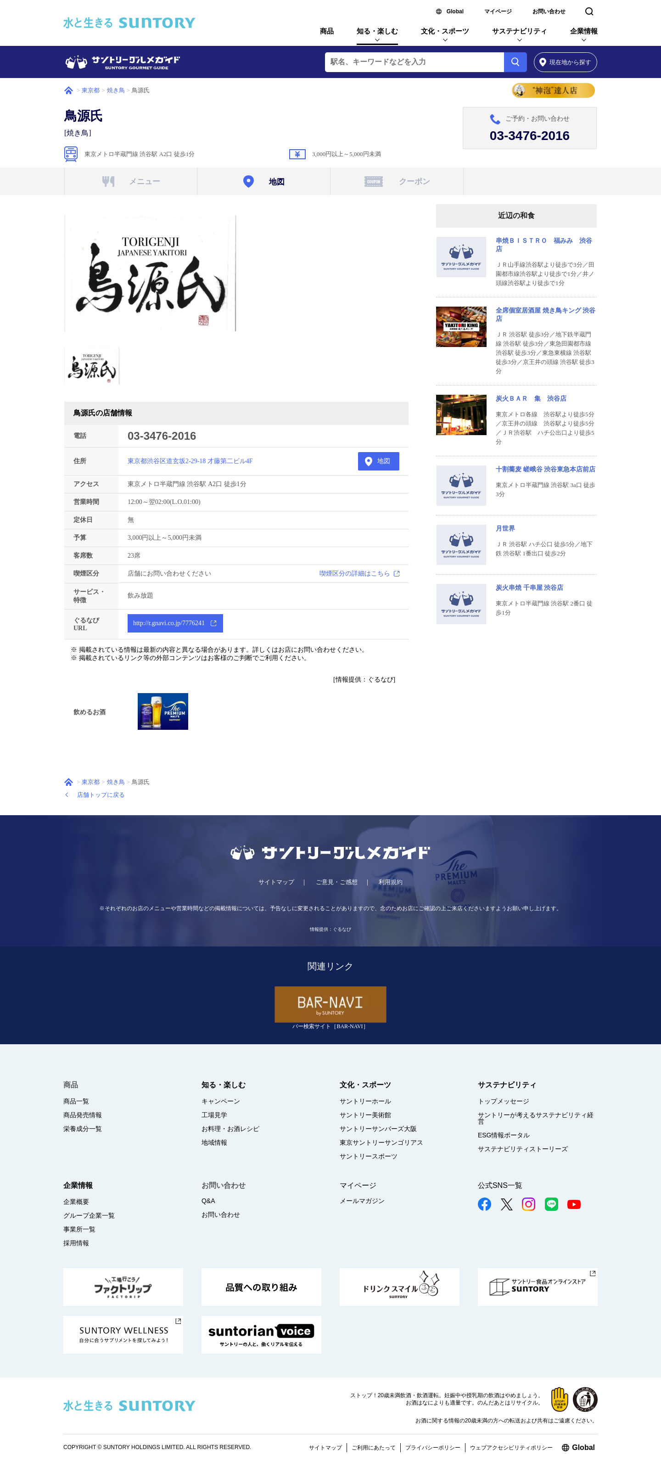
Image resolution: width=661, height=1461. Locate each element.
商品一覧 (76, 1101)
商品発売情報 (82, 1115)
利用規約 (391, 882)
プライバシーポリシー (432, 1447)
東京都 (91, 90)
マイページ (498, 11)
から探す (565, 62)
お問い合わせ (549, 11)
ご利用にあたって (374, 1447)
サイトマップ (276, 882)
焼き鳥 (116, 90)
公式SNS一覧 (500, 1185)
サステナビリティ (519, 31)
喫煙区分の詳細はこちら (354, 573)
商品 (327, 31)
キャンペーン (221, 1101)
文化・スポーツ (445, 31)
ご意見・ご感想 (337, 882)
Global (455, 11)
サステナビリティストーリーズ (523, 1149)
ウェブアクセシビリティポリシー (511, 1447)
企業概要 (76, 1201)
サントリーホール (365, 1101)
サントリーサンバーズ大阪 (378, 1128)
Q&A (208, 1200)
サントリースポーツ (369, 1156)
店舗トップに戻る (101, 794)
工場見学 (214, 1115)
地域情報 (214, 1142)
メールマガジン (362, 1200)
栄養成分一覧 (82, 1128)
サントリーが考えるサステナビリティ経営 (536, 1118)
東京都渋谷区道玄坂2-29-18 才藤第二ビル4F (190, 461)
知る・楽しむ (377, 31)
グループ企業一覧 (89, 1215)
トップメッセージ (503, 1101)
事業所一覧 (79, 1229)
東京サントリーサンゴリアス (381, 1142)
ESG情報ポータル (504, 1135)
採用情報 (76, 1243)
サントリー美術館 (365, 1115)
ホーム (68, 90)
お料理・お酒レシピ (230, 1128)
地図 (383, 461)
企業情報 (584, 31)
